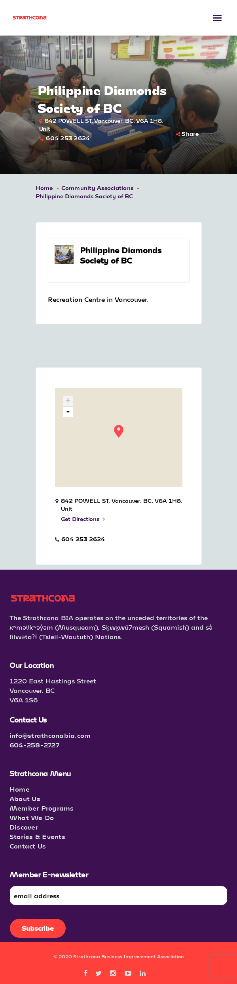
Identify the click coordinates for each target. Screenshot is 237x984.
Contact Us (27, 846)
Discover (23, 827)
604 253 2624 (68, 138)
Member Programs (41, 808)
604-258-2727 (34, 745)
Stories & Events (37, 836)
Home (44, 187)
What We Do (31, 817)
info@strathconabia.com (50, 735)
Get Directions (83, 519)
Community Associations (97, 187)
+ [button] (67, 401)
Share (187, 133)
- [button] (68, 412)
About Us (24, 798)
